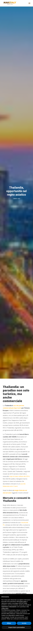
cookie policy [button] (4, 608)
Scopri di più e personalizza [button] (16, 627)
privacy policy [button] (23, 601)
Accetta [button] (24, 623)
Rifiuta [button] (9, 623)
